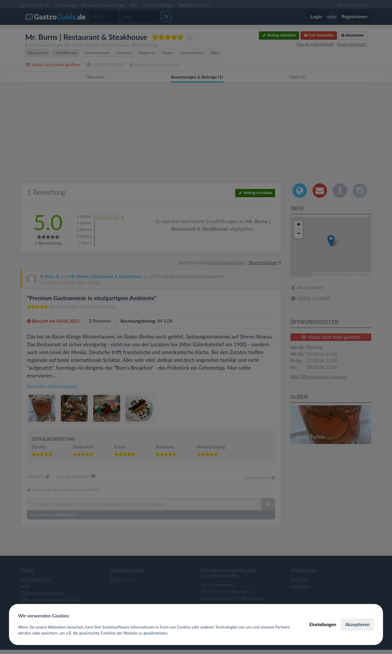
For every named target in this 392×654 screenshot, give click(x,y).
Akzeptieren (357, 624)
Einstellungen (322, 624)
